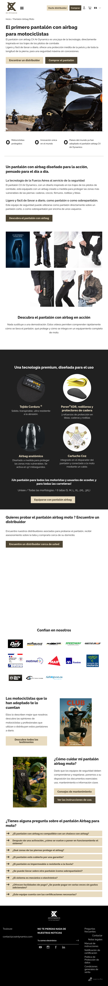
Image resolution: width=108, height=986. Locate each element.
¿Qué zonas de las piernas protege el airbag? (38, 850)
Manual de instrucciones (91, 945)
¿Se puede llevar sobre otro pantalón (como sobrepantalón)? (48, 871)
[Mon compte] (84, 7)
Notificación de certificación (92, 951)
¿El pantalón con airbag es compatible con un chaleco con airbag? (51, 833)
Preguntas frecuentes (90, 930)
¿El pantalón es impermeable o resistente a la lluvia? (43, 864)
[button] (22, 8)
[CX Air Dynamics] (11, 7)
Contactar (97, 935)
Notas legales (95, 939)
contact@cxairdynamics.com (17, 936)
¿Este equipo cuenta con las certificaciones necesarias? (45, 894)
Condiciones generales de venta (91, 969)
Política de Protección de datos (92, 960)
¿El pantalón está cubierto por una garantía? (38, 857)
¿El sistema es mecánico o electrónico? (35, 877)
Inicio (8, 19)
